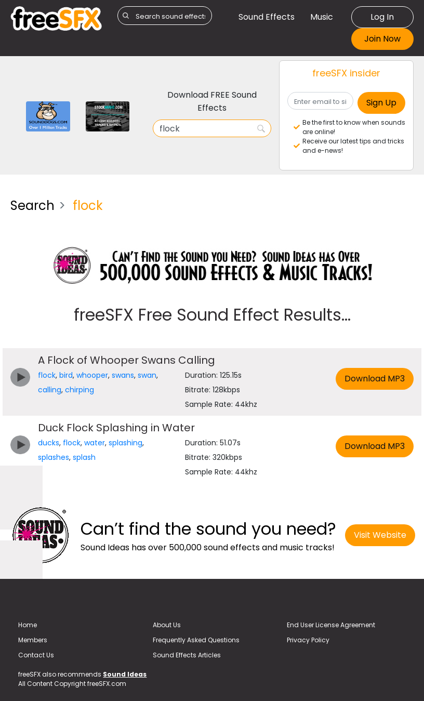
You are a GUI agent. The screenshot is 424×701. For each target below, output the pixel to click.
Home (27, 624)
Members (32, 640)
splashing (125, 443)
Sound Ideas (125, 674)
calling (49, 390)
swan (147, 375)
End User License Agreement (331, 624)
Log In (382, 17)
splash (84, 457)
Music (321, 17)
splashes (53, 457)
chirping (79, 390)
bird (66, 375)
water (94, 443)
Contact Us (36, 655)
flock (47, 375)
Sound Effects (267, 17)
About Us (167, 624)
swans (123, 375)
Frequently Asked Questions (196, 640)
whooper (92, 375)
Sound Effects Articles (187, 655)
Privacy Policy (308, 640)
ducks (48, 443)
